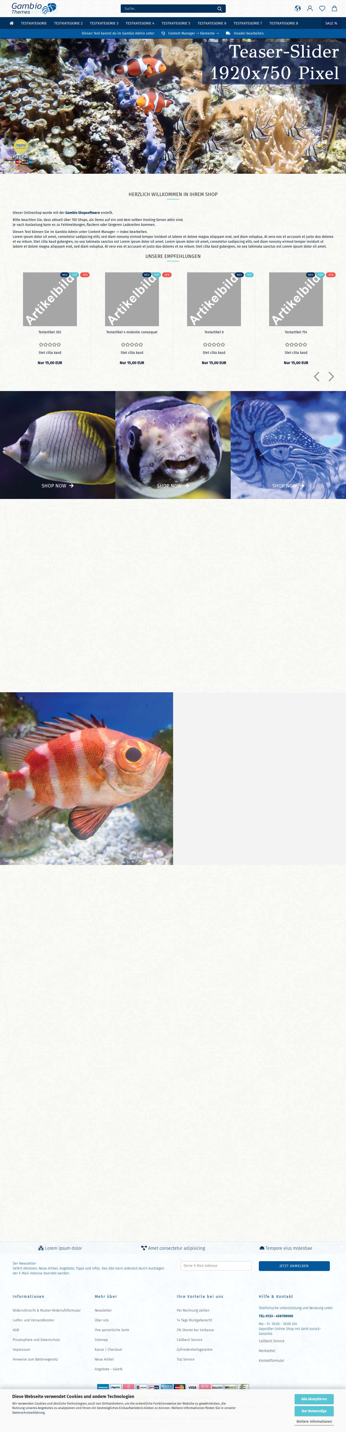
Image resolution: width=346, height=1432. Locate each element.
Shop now (54, 486)
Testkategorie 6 (212, 23)
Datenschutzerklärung (28, 1412)
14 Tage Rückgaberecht (194, 1320)
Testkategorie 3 (104, 23)
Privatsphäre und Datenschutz (36, 1340)
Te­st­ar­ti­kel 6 (214, 332)
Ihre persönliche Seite (112, 1330)
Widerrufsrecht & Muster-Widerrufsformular (47, 1310)
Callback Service (190, 1340)
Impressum (21, 1350)
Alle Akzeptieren (314, 1399)
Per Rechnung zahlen (193, 1310)
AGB (16, 1330)
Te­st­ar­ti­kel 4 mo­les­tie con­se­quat (131, 332)
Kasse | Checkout (108, 1350)
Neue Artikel (104, 1359)
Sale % (331, 23)
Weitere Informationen (314, 1422)
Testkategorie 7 (248, 23)
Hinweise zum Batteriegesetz (35, 1359)
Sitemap (101, 1340)
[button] (298, 8)
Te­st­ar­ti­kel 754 (296, 332)
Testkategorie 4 (140, 23)
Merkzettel (267, 1351)
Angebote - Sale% (108, 1369)
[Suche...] (220, 8)
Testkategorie (34, 23)
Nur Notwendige (314, 1411)
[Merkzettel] (322, 8)
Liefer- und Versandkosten (33, 1320)
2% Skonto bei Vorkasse (195, 1330)
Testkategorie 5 (176, 23)
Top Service (186, 1359)
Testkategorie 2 (68, 23)
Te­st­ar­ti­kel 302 (49, 332)
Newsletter (103, 1310)
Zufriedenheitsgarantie (195, 1350)
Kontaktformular (271, 1361)
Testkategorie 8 (283, 23)
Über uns (102, 1320)
